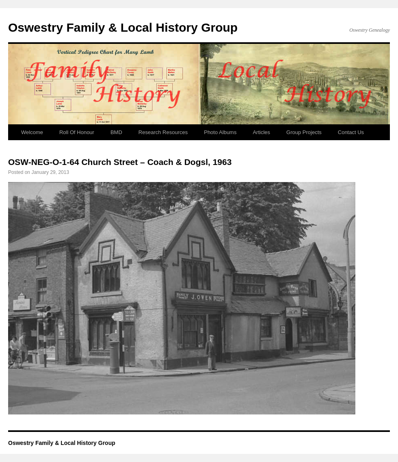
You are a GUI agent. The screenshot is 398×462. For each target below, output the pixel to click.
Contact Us (351, 132)
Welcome (32, 132)
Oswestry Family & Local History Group (123, 27)
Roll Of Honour (76, 132)
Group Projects (304, 132)
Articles (261, 132)
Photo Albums (220, 132)
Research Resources (163, 132)
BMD (116, 132)
